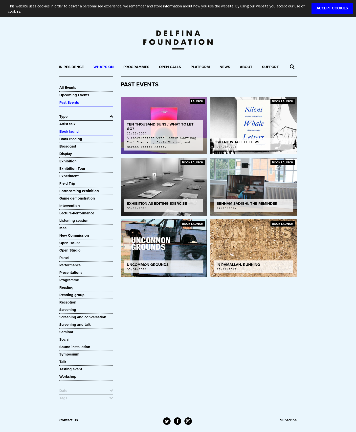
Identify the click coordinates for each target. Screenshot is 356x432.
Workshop (67, 376)
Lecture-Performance (76, 213)
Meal (63, 228)
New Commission (74, 235)
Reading (66, 287)
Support (270, 67)
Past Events (69, 102)
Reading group (72, 295)
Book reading (70, 139)
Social (64, 339)
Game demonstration (77, 198)
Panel (64, 257)
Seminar (66, 332)
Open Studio (70, 250)
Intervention (69, 205)
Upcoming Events (74, 95)
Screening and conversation (82, 317)
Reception (67, 302)
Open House (69, 243)
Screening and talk (75, 324)
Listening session (74, 220)
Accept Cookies (332, 8)
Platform (200, 67)
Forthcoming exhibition (79, 191)
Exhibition (68, 161)
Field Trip (67, 183)
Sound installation (74, 347)
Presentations (70, 272)
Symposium (69, 354)
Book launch (70, 131)
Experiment (69, 176)
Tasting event (70, 369)
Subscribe (288, 420)
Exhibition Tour (72, 168)
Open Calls (170, 67)
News (225, 67)
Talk (62, 361)
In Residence (71, 67)
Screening (67, 309)
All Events (67, 87)
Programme (69, 280)
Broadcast (67, 146)
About (246, 67)
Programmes (136, 67)
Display (65, 154)
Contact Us (68, 420)
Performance (70, 265)
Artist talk (67, 124)
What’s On (103, 67)
